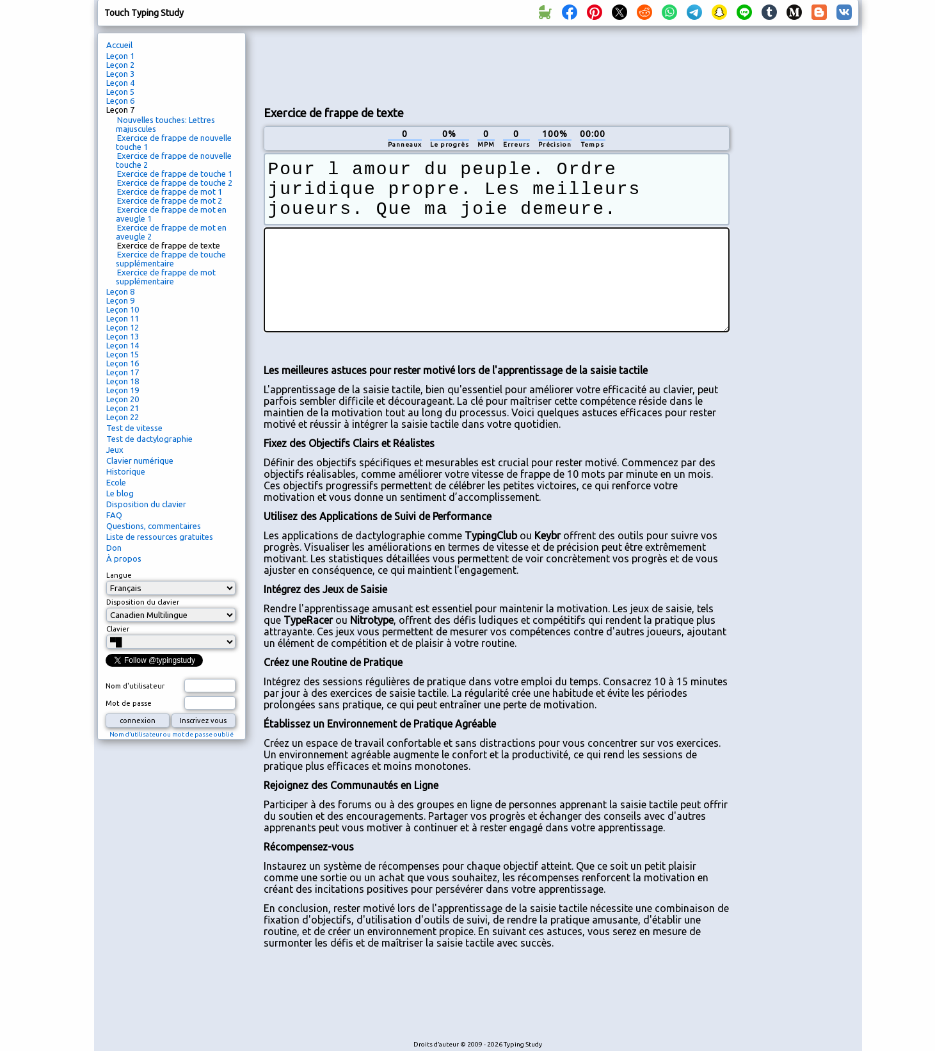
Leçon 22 (122, 416)
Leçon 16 (122, 363)
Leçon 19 (122, 390)
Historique (125, 471)
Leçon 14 (122, 345)
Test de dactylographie (149, 438)
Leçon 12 (122, 327)
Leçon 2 (120, 64)
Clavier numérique (139, 460)
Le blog (120, 493)
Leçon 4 (120, 82)
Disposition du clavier (146, 504)
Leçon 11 (122, 318)
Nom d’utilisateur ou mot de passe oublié (171, 734)
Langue (119, 575)
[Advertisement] (497, 65)
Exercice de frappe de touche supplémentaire (171, 259)
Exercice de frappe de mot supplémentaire (166, 277)
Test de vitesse (134, 427)
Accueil (119, 44)
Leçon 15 (122, 354)
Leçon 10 (122, 309)
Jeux (115, 449)
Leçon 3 (120, 73)
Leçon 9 (120, 300)
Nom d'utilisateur (135, 686)
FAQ (114, 514)
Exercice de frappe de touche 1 (174, 173)
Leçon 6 (120, 100)
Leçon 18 (122, 381)
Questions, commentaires (153, 525)
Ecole (116, 482)
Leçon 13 (122, 336)
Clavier (117, 629)
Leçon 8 (120, 291)
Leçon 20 (122, 399)
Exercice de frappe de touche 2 (174, 182)
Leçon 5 (120, 91)
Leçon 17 (122, 372)
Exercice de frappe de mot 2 (169, 200)
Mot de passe (129, 703)
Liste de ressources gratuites (159, 536)
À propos (123, 558)
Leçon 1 (120, 55)
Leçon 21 (122, 407)
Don (114, 547)
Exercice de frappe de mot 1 (169, 191)
